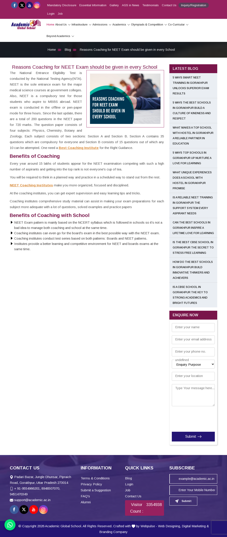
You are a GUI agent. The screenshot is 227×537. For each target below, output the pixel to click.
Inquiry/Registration (193, 5)
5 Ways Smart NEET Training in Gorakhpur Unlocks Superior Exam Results (191, 85)
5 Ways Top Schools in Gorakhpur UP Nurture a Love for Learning (192, 158)
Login (51, 13)
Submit (193, 436)
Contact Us (169, 5)
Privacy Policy (91, 484)
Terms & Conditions (95, 478)
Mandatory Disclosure (61, 5)
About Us (63, 25)
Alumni (86, 502)
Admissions (102, 25)
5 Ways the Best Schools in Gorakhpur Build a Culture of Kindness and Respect (192, 110)
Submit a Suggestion (96, 490)
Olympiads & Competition (149, 25)
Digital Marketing (194, 526)
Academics (121, 25)
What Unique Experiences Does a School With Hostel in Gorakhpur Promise (192, 180)
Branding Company (113, 532)
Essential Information (92, 5)
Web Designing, (169, 526)
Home (50, 24)
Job (60, 13)
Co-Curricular (178, 25)
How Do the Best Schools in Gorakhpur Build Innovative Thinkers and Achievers (193, 269)
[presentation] (199, 418)
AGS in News (130, 5)
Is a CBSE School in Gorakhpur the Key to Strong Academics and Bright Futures (190, 295)
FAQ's (85, 496)
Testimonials (150, 5)
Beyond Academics (60, 36)
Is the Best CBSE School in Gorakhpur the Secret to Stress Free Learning (193, 247)
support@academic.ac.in (32, 500)
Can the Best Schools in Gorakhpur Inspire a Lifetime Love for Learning (193, 228)
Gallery (114, 5)
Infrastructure (82, 25)
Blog (68, 49)
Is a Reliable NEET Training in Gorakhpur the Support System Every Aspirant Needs (193, 205)
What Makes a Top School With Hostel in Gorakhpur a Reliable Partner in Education (193, 135)
